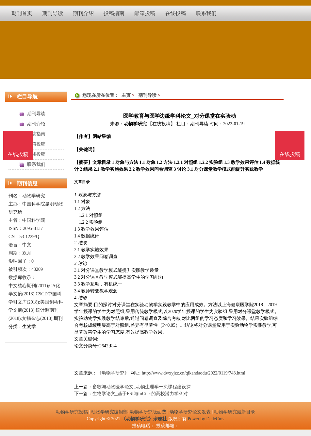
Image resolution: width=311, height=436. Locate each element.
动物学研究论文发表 (190, 412)
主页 (126, 95)
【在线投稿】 (161, 123)
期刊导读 (147, 95)
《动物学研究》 (113, 373)
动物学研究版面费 (148, 412)
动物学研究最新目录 (234, 412)
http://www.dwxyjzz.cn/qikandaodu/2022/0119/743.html (193, 373)
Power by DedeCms (206, 418)
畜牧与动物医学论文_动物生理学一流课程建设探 (141, 386)
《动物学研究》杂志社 (144, 418)
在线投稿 (289, 154)
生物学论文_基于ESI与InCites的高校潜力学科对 (140, 393)
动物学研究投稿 (72, 412)
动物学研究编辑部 (109, 412)
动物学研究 (135, 123)
